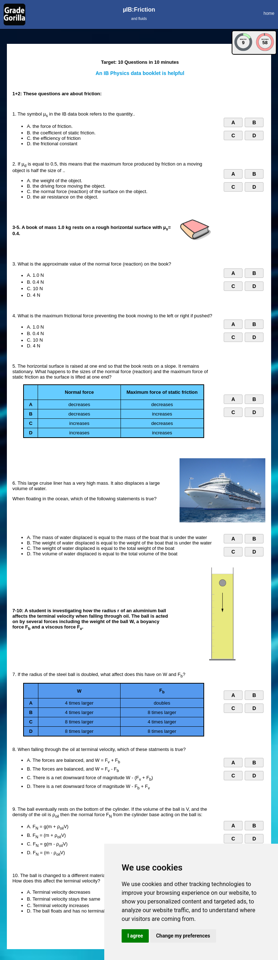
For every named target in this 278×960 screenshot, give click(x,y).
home (269, 13)
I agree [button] (135, 936)
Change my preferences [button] (183, 936)
